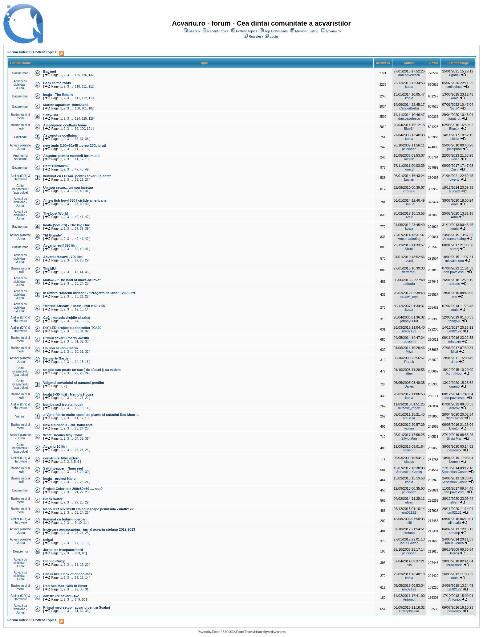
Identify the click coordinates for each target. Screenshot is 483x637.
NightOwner (454, 418)
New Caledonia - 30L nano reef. (68, 425)
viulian (409, 428)
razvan (409, 159)
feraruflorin (454, 565)
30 (76, 331)
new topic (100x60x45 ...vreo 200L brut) (74, 145)
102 (91, 108)
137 (91, 75)
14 (86, 309)
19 (86, 543)
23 (76, 283)
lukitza (454, 139)
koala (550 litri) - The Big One (66, 225)
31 (81, 331)
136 (84, 75)
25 (76, 179)
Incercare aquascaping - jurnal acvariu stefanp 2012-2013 (89, 529)
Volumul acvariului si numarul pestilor (73, 382)
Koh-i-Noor (454, 373)
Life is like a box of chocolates (67, 574)
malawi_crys (409, 296)
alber (409, 373)
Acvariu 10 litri (55, 446)
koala (409, 86)
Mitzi (409, 351)
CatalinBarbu (409, 108)
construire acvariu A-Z (61, 596)
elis (454, 296)
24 (81, 283)
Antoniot (409, 599)
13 (86, 149)
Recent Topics (218, 31)
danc (454, 362)
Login (274, 36)
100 (77, 108)
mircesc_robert (409, 408)
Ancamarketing (409, 238)
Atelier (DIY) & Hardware (20, 177)
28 (81, 260)
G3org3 (454, 191)
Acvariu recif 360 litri (59, 245)
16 (86, 321)
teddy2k (454, 321)
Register (255, 36)
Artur (409, 217)
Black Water (53, 499)
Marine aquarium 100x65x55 (65, 105)
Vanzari (20, 416)
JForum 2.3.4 (218, 632)
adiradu (409, 284)
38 (86, 139)
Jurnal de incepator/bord (63, 550)
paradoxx (454, 450)
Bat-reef (49, 71)
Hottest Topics (246, 31)
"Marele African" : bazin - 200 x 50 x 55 (74, 306)
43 (76, 272)
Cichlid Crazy (54, 561)
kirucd (409, 169)
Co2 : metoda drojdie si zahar (66, 317)
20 (76, 296)
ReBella (409, 418)
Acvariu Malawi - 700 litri (63, 257)
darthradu (409, 272)
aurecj (454, 249)
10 (80, 522)
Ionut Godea (409, 543)
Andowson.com (276, 632)
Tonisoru (409, 450)
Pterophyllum (409, 611)
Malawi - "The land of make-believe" (72, 280)
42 (86, 217)
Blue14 (409, 128)
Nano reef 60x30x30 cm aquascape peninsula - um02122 (88, 509)
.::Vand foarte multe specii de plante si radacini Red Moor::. (91, 415)
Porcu (454, 553)
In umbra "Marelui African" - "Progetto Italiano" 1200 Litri (89, 293)
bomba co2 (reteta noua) (63, 404)
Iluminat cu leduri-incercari (65, 519)
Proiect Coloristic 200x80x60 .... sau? (73, 489)
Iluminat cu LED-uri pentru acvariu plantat (77, 176)
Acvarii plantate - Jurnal (20, 147)
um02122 (409, 331)
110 (77, 86)
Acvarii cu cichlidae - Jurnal (20, 85)
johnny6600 (409, 321)
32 (86, 331)
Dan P (409, 204)
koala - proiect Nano (59, 478)
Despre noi (20, 551)
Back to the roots (57, 83)
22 (86, 296)
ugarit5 (454, 75)
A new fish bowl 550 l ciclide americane (74, 200)
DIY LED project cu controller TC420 (72, 328)
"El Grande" (52, 235)
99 (76, 128)
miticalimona (454, 260)
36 (76, 139)
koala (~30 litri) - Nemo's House (68, 394)
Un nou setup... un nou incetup (68, 187)
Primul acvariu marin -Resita (66, 338)
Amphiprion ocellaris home (65, 125)
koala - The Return (58, 95)
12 (81, 149)
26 (81, 179)
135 (77, 75)
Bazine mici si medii (20, 116)
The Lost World (55, 213)
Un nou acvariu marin (60, 348)
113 (91, 98)
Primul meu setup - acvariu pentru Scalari (76, 607)
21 (81, 296)
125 (84, 118)
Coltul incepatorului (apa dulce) (20, 189)
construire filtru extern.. (62, 458)
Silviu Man (409, 438)
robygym (409, 341)
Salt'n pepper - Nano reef (63, 468)
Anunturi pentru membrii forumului (71, 156)
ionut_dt (454, 118)
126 (91, 118)
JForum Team (242, 632)
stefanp (409, 533)
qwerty (454, 179)
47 (76, 169)
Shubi (409, 249)
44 (81, 272)
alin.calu (454, 522)
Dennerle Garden (57, 358)
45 (86, 272)
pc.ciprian (409, 149)
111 (84, 86)
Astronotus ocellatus (60, 135)
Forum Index (17, 52)
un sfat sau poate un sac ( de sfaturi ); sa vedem (81, 370)
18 (81, 543)
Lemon (454, 461)
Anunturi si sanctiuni (20, 157)
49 (86, 169)
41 (86, 191)
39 (76, 191)
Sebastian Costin (409, 472)
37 (81, 139)
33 (86, 341)
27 (86, 179)
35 (81, 438)
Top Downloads (276, 31)
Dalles (409, 386)
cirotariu (409, 191)
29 (86, 260)
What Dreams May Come (63, 435)
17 (76, 543)
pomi (409, 260)
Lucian (454, 159)
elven (409, 502)
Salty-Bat (50, 115)
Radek (409, 362)
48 (81, 169)
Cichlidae (20, 137)
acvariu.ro (333, 31)
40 (81, 191)
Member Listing (306, 31)
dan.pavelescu (409, 75)
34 (76, 438)
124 (77, 118)
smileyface (454, 86)
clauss (409, 461)
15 (81, 321)
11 (76, 149)
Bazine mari (20, 73)
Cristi (454, 169)
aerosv (454, 408)
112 (91, 86)
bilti (409, 522)
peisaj (48, 539)
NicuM (454, 108)
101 (84, 108)
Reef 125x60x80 (55, 166)
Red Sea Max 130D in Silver (65, 586)
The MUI (49, 268)
